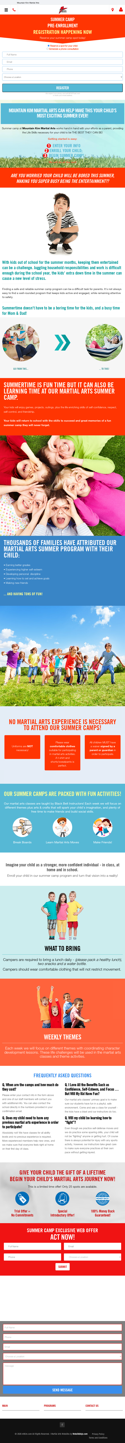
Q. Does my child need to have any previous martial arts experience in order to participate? (30, 1122)
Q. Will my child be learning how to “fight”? (88, 1120)
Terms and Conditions (98, 1437)
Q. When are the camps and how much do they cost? (30, 1087)
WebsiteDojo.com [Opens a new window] (80, 1433)
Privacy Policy (98, 1433)
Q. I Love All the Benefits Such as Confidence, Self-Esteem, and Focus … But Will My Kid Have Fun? (92, 1089)
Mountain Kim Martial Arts (28, 2)
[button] (63, 10)
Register (62, 87)
